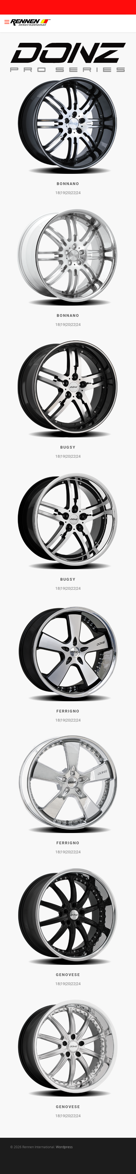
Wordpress (64, 1147)
